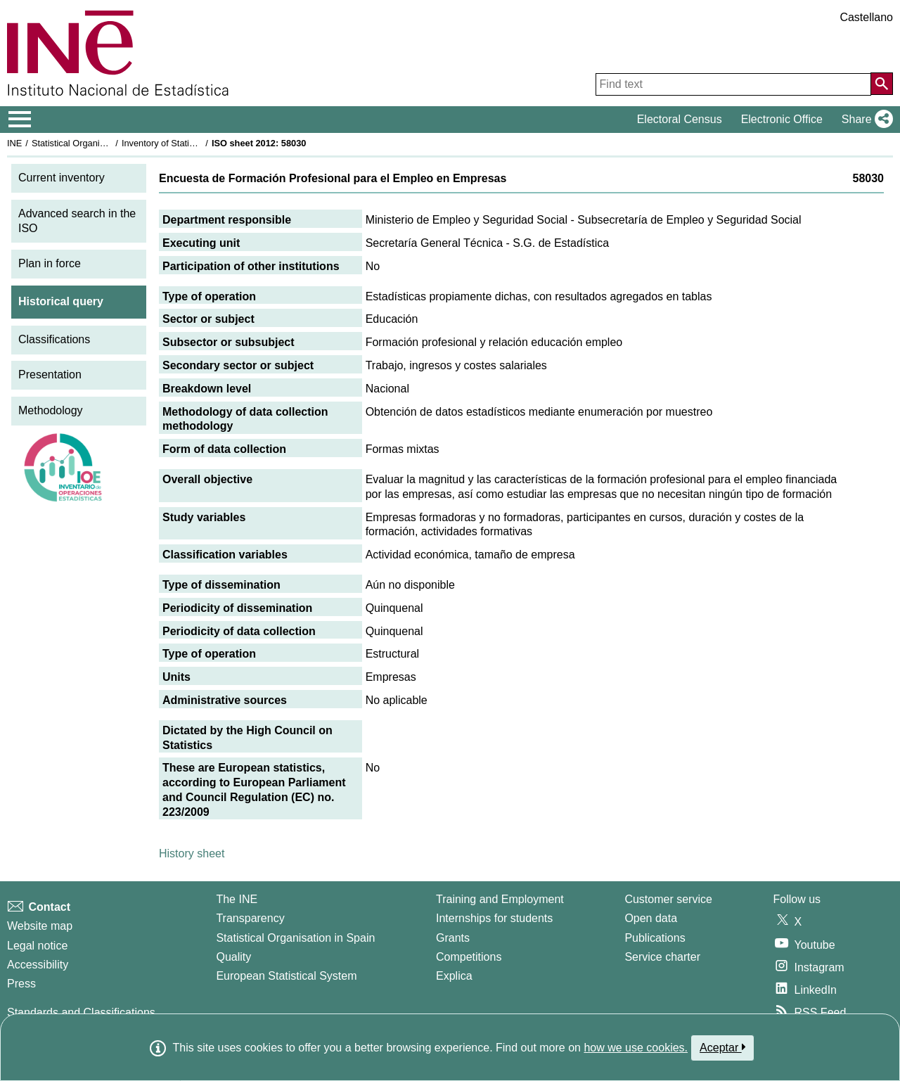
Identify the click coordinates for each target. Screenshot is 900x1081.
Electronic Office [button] (782, 119)
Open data (650, 918)
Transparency (250, 918)
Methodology (50, 410)
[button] (864, 119)
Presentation (50, 374)
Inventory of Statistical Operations (189, 143)
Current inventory (61, 178)
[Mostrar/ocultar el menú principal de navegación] (20, 119)
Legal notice (37, 946)
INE (14, 143)
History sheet (191, 853)
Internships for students (494, 918)
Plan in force (49, 263)
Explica (454, 976)
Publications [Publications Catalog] (654, 938)
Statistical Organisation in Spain (95, 143)
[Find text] (733, 84)
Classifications (54, 339)
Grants (453, 938)
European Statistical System (286, 976)
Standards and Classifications (81, 1012)
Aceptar (722, 1047)
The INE (236, 899)
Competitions (468, 957)
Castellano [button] (866, 17)
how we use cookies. (636, 1048)
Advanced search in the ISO (77, 220)
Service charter (662, 957)
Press (21, 984)
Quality (233, 957)
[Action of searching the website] (881, 83)
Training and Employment (500, 899)
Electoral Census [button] (679, 119)
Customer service (668, 899)
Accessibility (37, 965)
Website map (39, 926)
